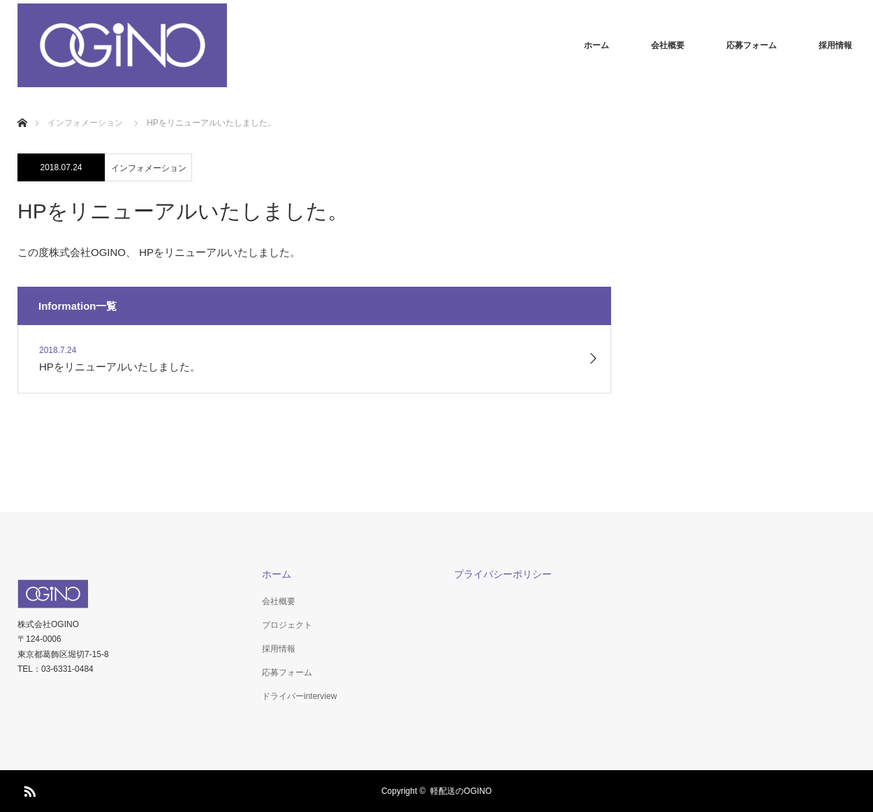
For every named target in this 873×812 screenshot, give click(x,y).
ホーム (596, 45)
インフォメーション (148, 168)
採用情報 (835, 45)
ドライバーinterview (299, 696)
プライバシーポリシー (503, 574)
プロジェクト (287, 625)
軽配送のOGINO (461, 791)
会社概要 (667, 45)
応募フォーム (751, 45)
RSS (27, 789)
